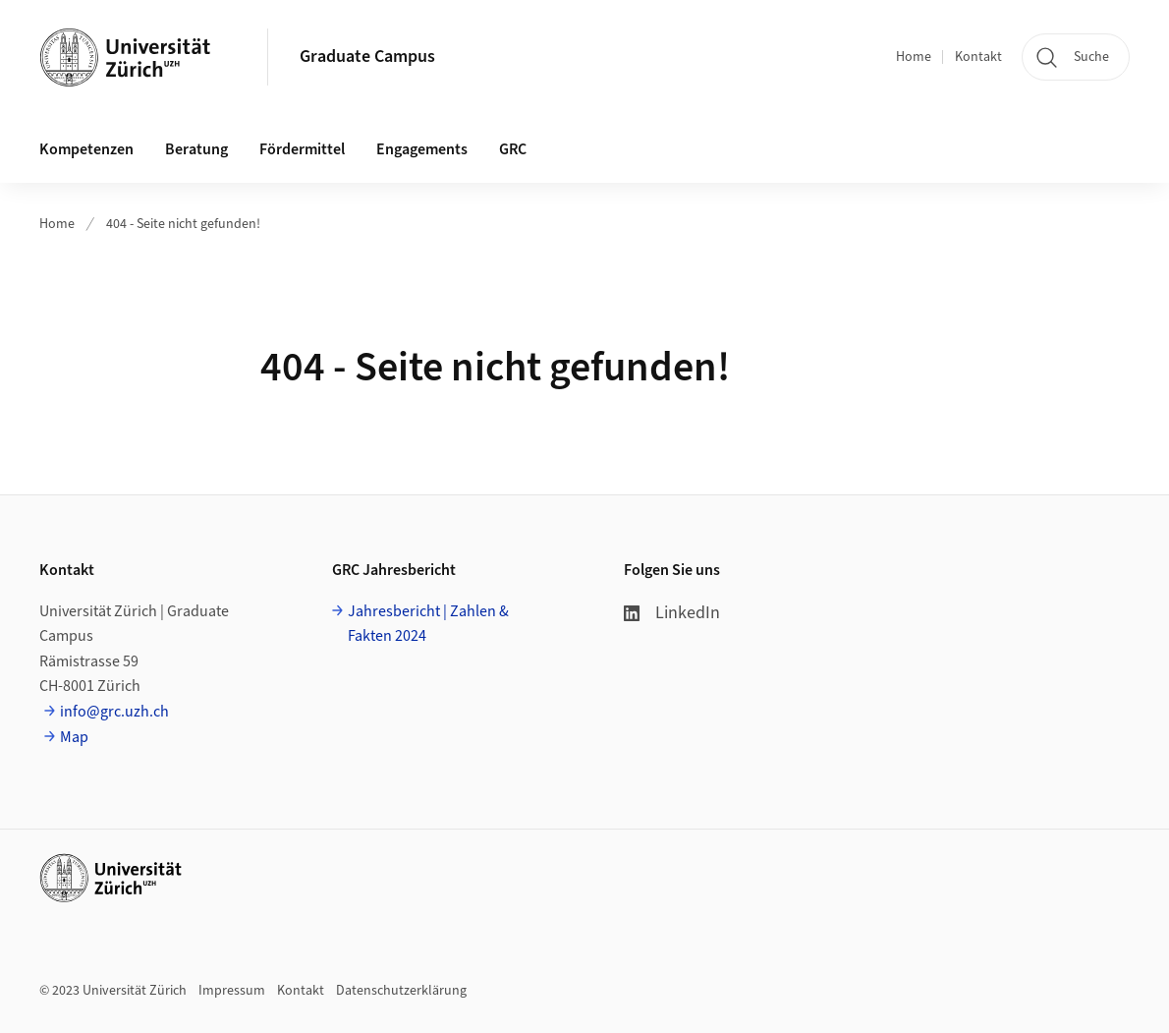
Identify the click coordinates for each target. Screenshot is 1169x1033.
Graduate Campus (367, 56)
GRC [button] (513, 149)
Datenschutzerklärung (401, 991)
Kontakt (978, 57)
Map (74, 737)
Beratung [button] (196, 149)
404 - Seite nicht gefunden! (183, 224)
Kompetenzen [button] (86, 149)
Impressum (231, 991)
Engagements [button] (422, 149)
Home (913, 57)
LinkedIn (672, 613)
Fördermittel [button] (302, 149)
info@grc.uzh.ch (114, 711)
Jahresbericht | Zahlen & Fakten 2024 (428, 624)
